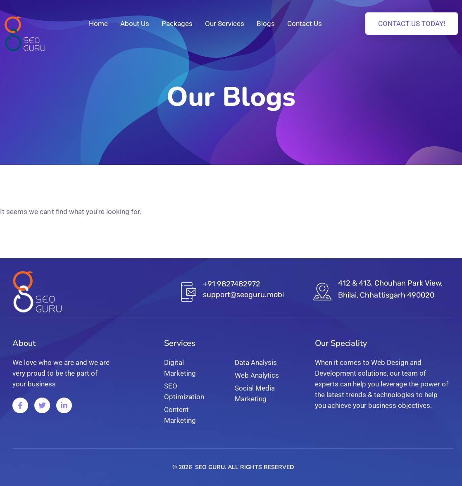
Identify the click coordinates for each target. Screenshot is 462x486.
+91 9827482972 (231, 283)
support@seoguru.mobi (243, 294)
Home (98, 23)
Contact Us (304, 23)
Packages (177, 23)
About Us (134, 23)
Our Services (224, 23)
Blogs (266, 23)
